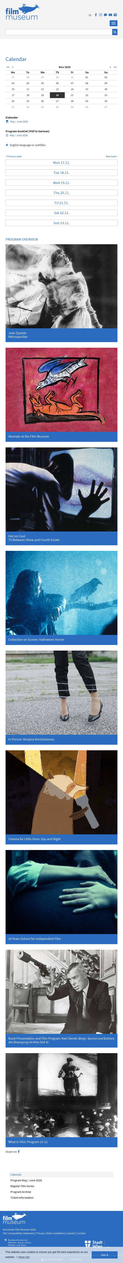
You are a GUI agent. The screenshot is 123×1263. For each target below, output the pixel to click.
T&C (5, 1233)
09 (106, 83)
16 (106, 89)
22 (87, 95)
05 (42, 83)
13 (57, 89)
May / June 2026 (17, 121)
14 (72, 89)
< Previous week (13, 156)
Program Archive (20, 1192)
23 (106, 95)
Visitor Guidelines (56, 1233)
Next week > (111, 156)
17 (13, 95)
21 (72, 95)
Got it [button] (104, 1255)
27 (13, 77)
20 (57, 95)
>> (115, 67)
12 (42, 89)
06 (57, 83)
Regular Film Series (22, 1186)
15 (87, 89)
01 (87, 77)
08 (87, 83)
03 (13, 83)
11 (28, 89)
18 (28, 95)
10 (13, 89)
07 (72, 83)
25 (28, 101)
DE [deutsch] (90, 15)
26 (42, 101)
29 (42, 77)
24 (13, 101)
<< (7, 67)
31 (72, 77)
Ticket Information (22, 1197)
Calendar (16, 1174)
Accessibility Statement (22, 1233)
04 (28, 83)
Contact (81, 1233)
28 (28, 77)
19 (42, 95)
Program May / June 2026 (26, 1180)
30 (57, 77)
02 (106, 77)
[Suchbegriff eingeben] (59, 32)
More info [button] (24, 1257)
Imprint (71, 1233)
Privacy (40, 1233)
